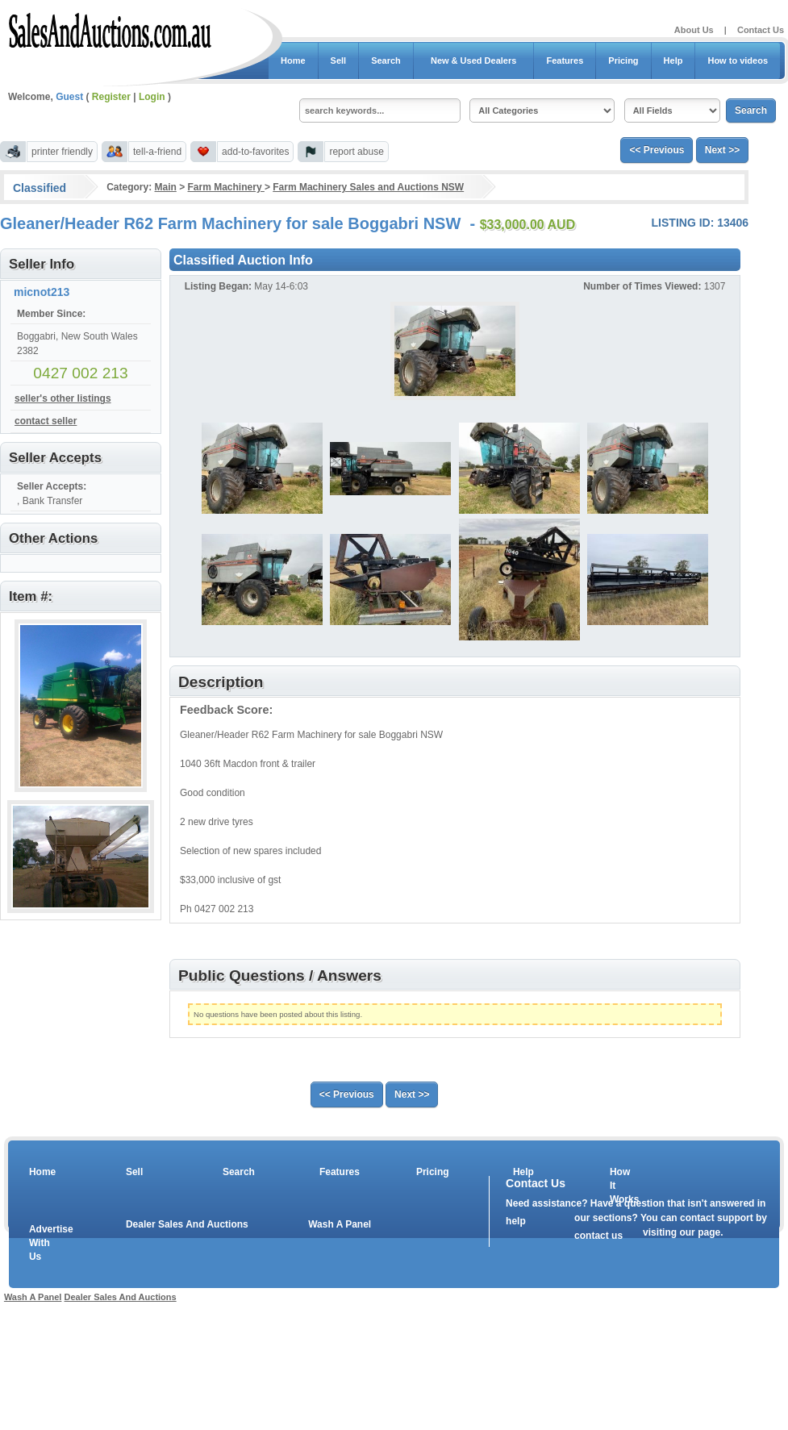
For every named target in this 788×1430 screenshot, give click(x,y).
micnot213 (41, 292)
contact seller (46, 421)
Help (673, 60)
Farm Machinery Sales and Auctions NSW (368, 187)
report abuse (356, 151)
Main (165, 187)
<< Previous (656, 150)
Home (293, 60)
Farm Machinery (226, 187)
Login (152, 96)
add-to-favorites (255, 151)
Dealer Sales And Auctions (187, 1224)
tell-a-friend (157, 151)
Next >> (722, 150)
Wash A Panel (339, 1224)
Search (386, 60)
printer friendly (62, 151)
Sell (339, 60)
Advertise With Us (41, 1243)
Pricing (623, 60)
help (516, 1221)
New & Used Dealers (474, 60)
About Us (694, 30)
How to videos (737, 60)
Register (111, 96)
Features (564, 60)
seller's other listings (63, 398)
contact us (598, 1235)
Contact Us (760, 30)
